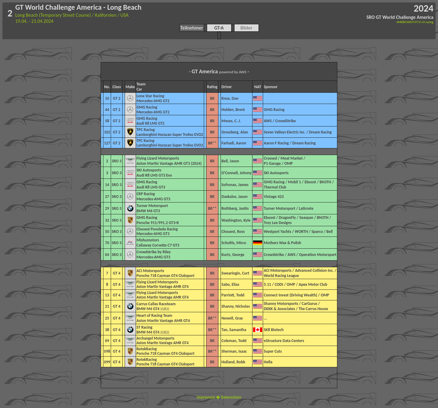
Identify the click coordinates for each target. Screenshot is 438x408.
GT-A (219, 28)
